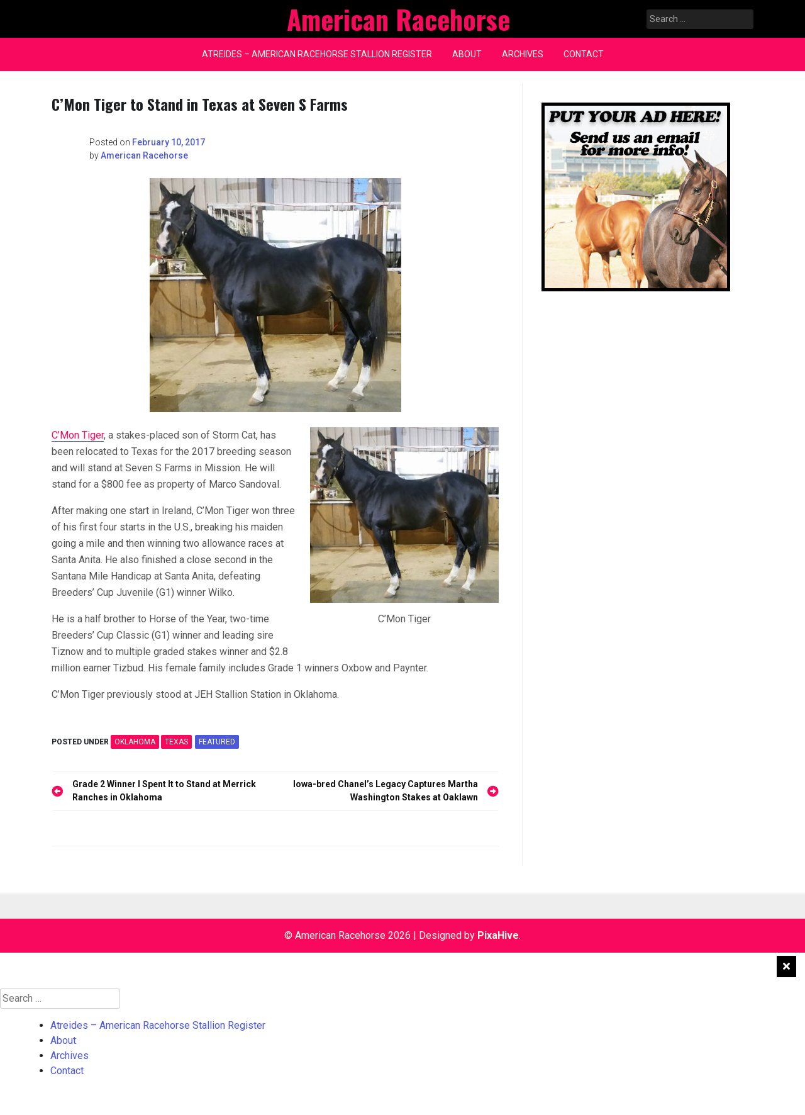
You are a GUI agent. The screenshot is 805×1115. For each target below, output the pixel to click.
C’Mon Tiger (78, 435)
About (467, 54)
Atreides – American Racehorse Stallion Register (317, 54)
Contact (584, 54)
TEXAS (176, 741)
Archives (522, 54)
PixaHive (498, 935)
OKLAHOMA (134, 741)
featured (217, 741)
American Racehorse (144, 155)
